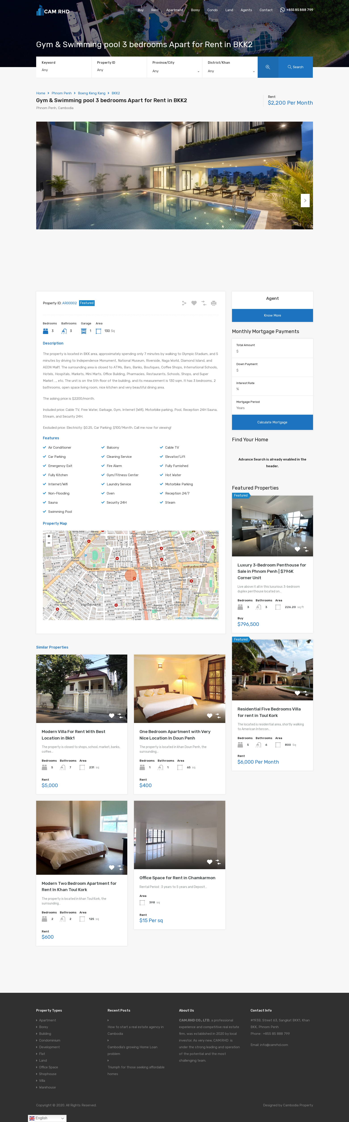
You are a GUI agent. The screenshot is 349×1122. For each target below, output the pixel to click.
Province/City (163, 63)
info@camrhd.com (274, 1045)
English (38, 1118)
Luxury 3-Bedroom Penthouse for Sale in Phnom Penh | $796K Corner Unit (272, 594)
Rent (155, 10)
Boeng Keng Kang (91, 93)
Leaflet (178, 640)
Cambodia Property (298, 1105)
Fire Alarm (114, 488)
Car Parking (57, 479)
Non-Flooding (58, 516)
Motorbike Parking (179, 507)
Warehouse (47, 1087)
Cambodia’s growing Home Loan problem (132, 1050)
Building (45, 1034)
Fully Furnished (176, 488)
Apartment (174, 10)
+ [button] (48, 559)
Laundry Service (119, 507)
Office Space (48, 1067)
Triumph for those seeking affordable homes (136, 1070)
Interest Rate (245, 405)
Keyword (48, 63)
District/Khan (219, 63)
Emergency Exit (60, 488)
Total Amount (245, 367)
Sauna (53, 525)
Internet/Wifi (58, 507)
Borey (195, 10)
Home (40, 93)
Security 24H (117, 525)
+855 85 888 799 (299, 10)
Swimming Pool (60, 534)
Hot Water (173, 497)
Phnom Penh (62, 93)
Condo (212, 10)
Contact (266, 10)
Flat (42, 1054)
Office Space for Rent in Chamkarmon (177, 900)
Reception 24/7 (177, 516)
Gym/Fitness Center (122, 497)
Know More (272, 338)
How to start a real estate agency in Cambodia (136, 1030)
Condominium (49, 1040)
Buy (141, 10)
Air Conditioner (59, 470)
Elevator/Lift (175, 479)
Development (49, 1047)
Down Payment (246, 386)
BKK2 (116, 93)
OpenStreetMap (195, 640)
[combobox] (174, 72)
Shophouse (47, 1074)
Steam (170, 525)
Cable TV (172, 470)
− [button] (48, 565)
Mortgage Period (248, 424)
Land (229, 10)
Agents (246, 10)
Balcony (113, 470)
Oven (111, 516)
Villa (42, 1081)
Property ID (106, 63)
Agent (272, 320)
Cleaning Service (119, 479)
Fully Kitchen (58, 497)
